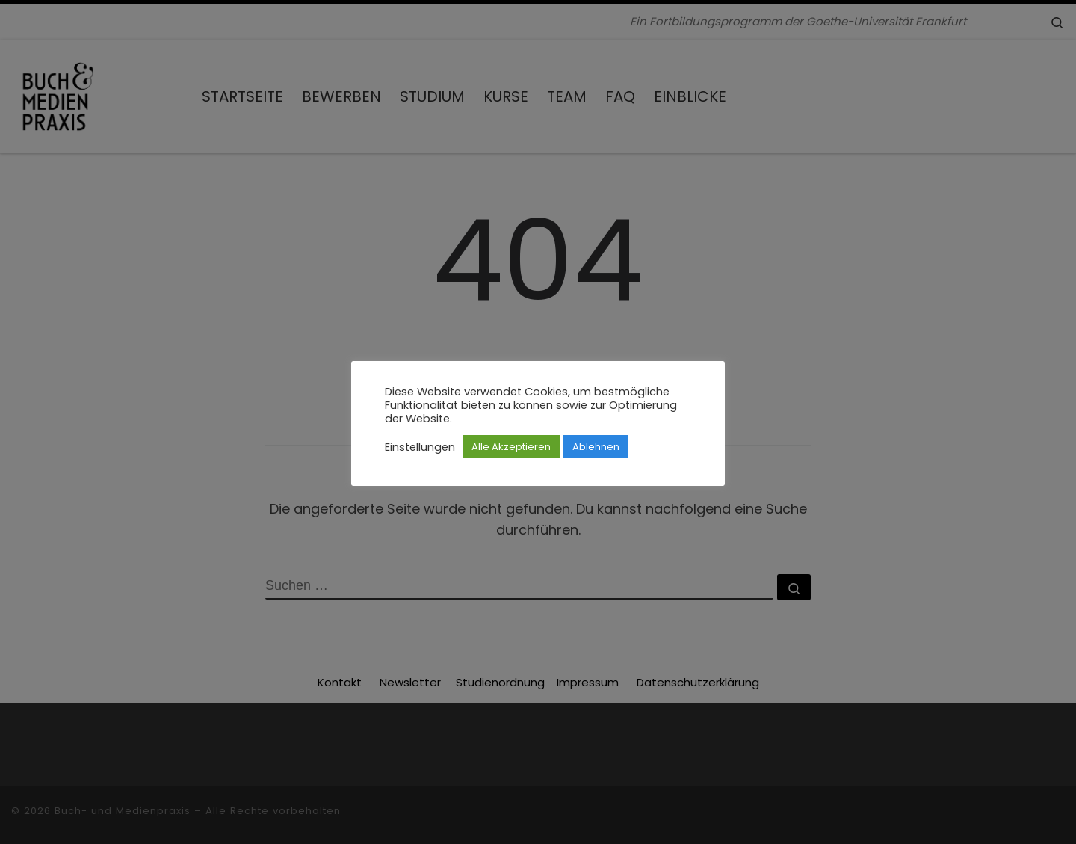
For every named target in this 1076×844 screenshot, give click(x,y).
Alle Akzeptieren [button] (511, 447)
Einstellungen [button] (420, 447)
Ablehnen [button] (595, 447)
